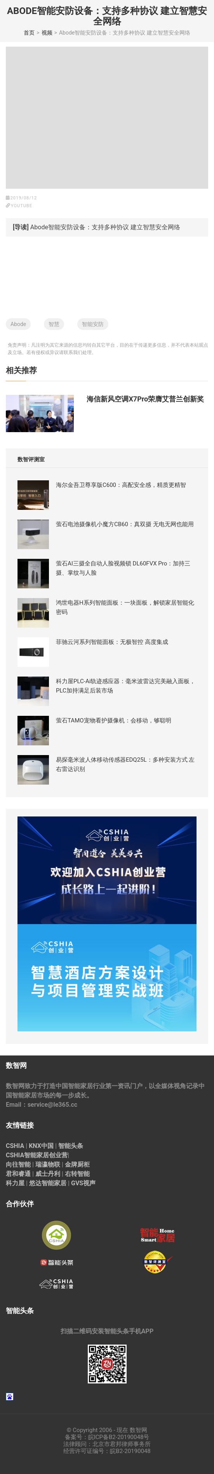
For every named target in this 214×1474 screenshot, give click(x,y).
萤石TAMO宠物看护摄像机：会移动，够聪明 (113, 720)
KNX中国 (41, 1146)
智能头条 (70, 1146)
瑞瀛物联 (47, 1164)
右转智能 (77, 1173)
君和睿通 (18, 1173)
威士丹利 (47, 1173)
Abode (18, 324)
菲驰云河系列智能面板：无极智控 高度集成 (112, 641)
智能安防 (93, 324)
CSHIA (15, 1146)
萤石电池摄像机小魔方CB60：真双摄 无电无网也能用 (125, 524)
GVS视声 (83, 1183)
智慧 (54, 324)
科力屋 (15, 1183)
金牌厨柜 (77, 1164)
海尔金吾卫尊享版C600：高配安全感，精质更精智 (121, 484)
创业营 (58, 1155)
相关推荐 (21, 370)
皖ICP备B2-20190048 (116, 1437)
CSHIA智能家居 (27, 1155)
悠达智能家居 (47, 1183)
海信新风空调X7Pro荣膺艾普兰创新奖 (145, 399)
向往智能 (18, 1164)
